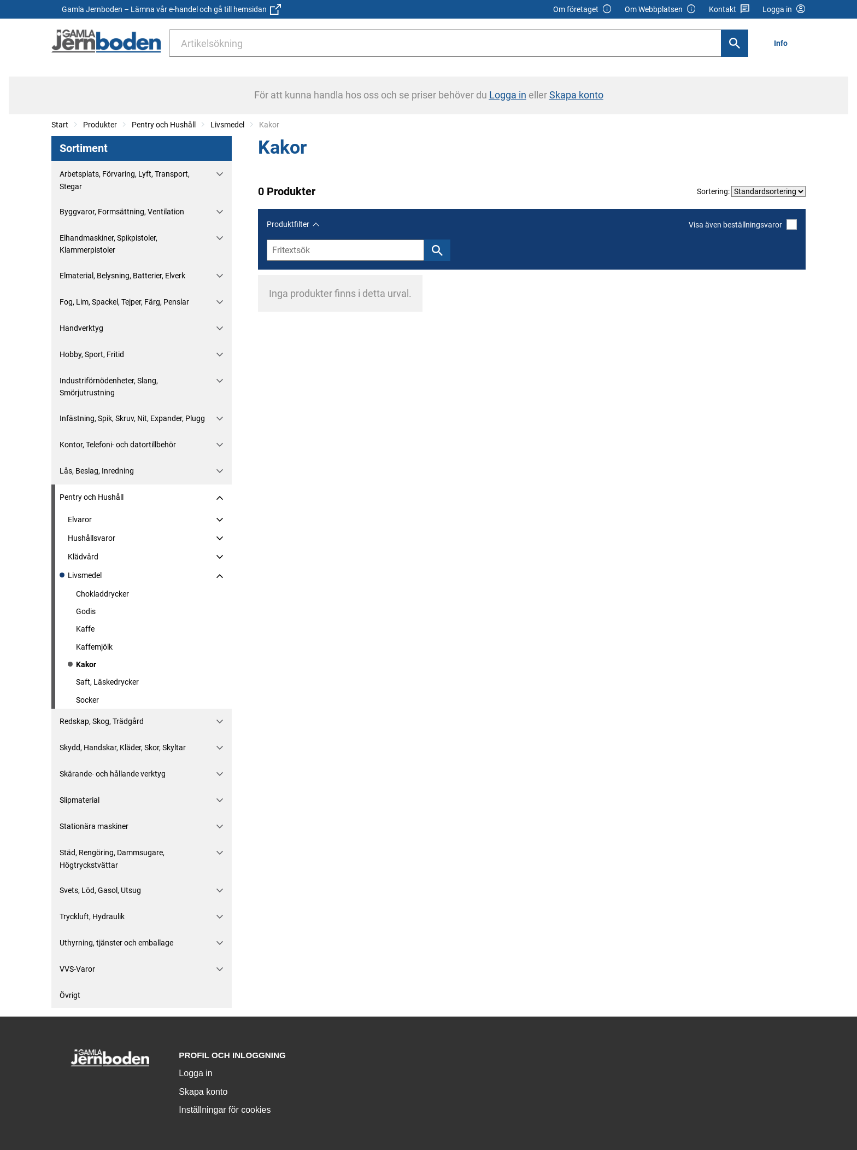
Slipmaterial (79, 800)
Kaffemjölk (94, 647)
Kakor (86, 664)
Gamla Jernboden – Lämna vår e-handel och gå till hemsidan (171, 9)
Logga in (195, 1073)
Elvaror (80, 519)
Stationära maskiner (94, 826)
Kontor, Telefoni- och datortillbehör (118, 444)
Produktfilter (288, 224)
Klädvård (83, 556)
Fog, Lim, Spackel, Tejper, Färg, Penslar (124, 301)
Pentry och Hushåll (164, 124)
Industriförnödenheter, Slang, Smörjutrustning (109, 386)
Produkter (100, 124)
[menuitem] (783, 43)
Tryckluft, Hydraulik (92, 916)
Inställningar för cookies (225, 1109)
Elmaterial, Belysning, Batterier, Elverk (122, 275)
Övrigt (70, 995)
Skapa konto (203, 1091)
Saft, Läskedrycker (107, 682)
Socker (87, 700)
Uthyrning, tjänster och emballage (116, 942)
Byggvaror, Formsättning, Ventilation (122, 211)
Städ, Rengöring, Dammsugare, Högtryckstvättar (112, 858)
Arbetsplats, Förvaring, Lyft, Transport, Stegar (125, 180)
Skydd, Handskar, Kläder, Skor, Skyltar (123, 747)
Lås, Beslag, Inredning (97, 470)
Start (59, 124)
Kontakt (729, 9)
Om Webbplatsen (660, 9)
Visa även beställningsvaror (743, 224)
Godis (86, 611)
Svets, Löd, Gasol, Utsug (100, 890)
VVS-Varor (77, 969)
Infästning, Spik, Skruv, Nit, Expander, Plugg (132, 418)
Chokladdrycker (102, 593)
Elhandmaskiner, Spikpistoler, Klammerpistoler (108, 243)
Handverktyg (81, 328)
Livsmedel (227, 124)
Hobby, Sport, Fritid (92, 354)
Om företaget (582, 9)
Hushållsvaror (91, 538)
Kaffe (85, 628)
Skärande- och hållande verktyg (113, 773)
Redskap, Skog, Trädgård (102, 721)
